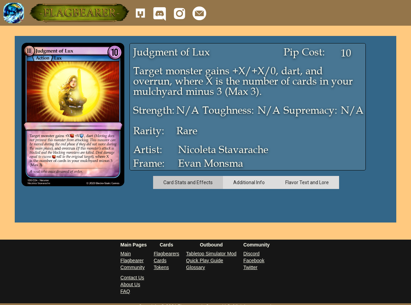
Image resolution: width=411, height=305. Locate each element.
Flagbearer (132, 260)
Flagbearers (166, 253)
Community (133, 267)
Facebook (253, 260)
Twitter (250, 267)
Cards (160, 260)
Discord (251, 253)
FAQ (125, 291)
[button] (78, 13)
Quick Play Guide (204, 260)
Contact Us (132, 277)
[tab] (188, 182)
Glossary (195, 267)
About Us (130, 284)
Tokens (161, 267)
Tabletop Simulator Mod (211, 253)
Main (126, 253)
